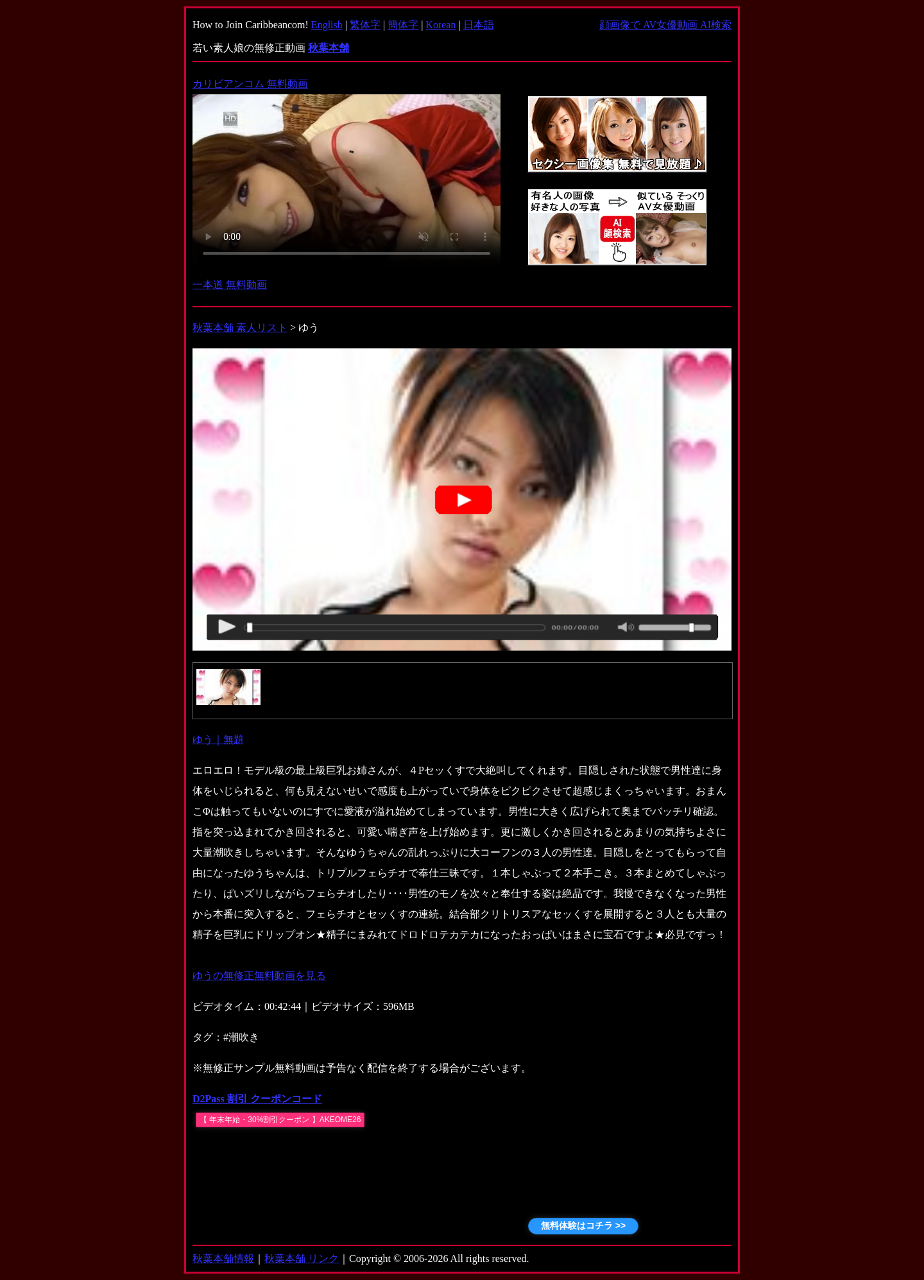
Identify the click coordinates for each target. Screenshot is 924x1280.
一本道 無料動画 (230, 284)
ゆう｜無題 (218, 739)
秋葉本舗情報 (223, 1258)
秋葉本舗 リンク (301, 1258)
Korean (440, 24)
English (327, 24)
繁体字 (365, 24)
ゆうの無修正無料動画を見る (259, 975)
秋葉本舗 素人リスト (240, 327)
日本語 (478, 24)
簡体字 (403, 24)
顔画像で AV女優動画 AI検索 (665, 24)
